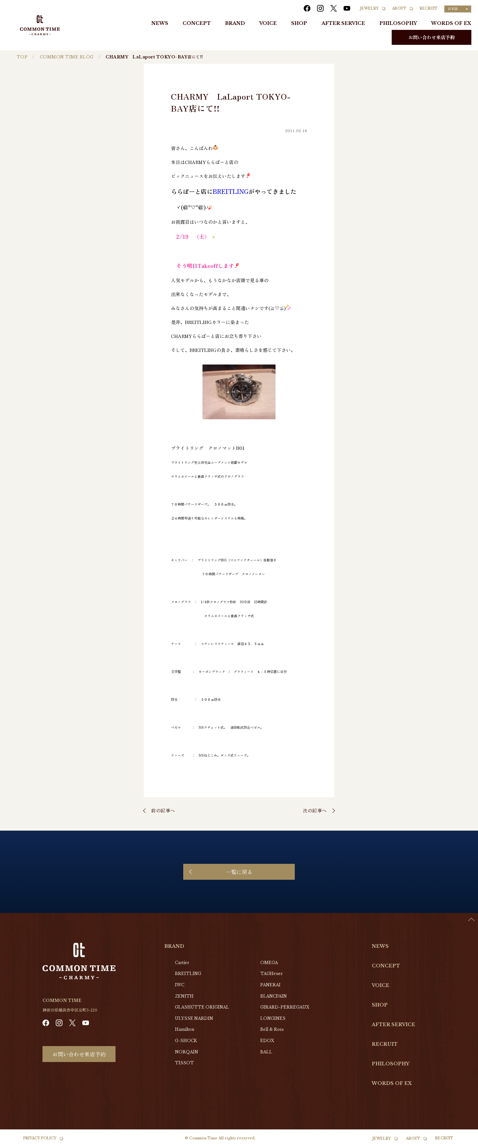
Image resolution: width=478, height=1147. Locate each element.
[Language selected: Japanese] (457, 9)
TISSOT (184, 1062)
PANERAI (270, 984)
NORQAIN (186, 1051)
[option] (461, 1142)
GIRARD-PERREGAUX (284, 1007)
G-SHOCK (186, 1040)
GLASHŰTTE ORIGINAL (202, 1007)
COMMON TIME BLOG (67, 56)
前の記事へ (163, 810)
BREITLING (188, 973)
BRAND (235, 23)
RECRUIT (429, 8)
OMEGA (269, 962)
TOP (22, 56)
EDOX (267, 1040)
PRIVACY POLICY (39, 1138)
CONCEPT (197, 23)
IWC (179, 984)
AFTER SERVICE (343, 23)
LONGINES (272, 1018)
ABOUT (399, 8)
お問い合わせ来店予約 (431, 37)
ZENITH (184, 996)
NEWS (159, 23)
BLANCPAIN (273, 996)
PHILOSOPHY (398, 23)
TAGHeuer (271, 973)
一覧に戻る (239, 872)
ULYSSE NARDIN (194, 1018)
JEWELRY (369, 8)
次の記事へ (315, 810)
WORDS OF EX (451, 23)
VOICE (268, 23)
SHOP (299, 23)
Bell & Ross (272, 1029)
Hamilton (184, 1029)
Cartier (182, 962)
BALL (266, 1051)
